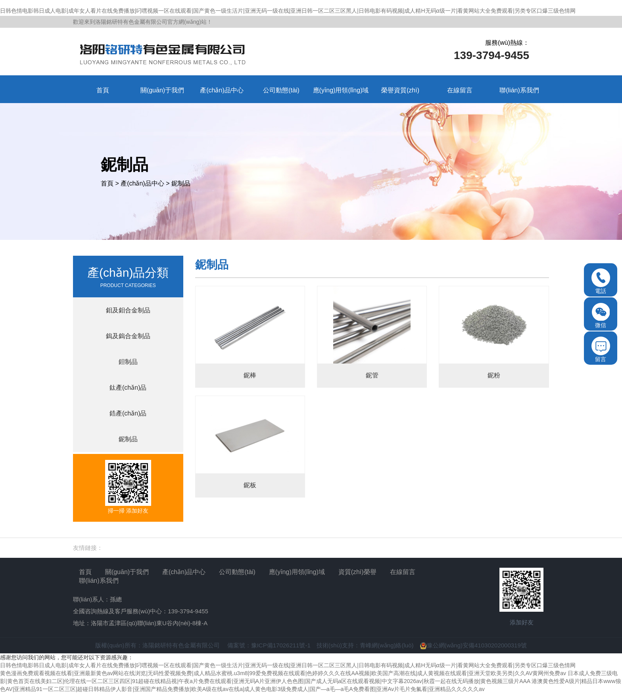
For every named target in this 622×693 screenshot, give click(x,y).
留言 (600, 349)
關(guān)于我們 (127, 572)
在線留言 (402, 572)
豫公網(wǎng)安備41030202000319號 (473, 645)
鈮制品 (180, 183)
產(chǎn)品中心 (142, 183)
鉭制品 (128, 361)
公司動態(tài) (237, 572)
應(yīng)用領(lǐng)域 (297, 572)
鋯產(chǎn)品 (127, 413)
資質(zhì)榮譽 (357, 572)
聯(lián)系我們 (99, 580)
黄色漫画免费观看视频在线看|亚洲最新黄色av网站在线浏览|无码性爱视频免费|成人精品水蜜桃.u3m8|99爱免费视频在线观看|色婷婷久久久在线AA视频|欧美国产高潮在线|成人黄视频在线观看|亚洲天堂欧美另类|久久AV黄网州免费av (283, 673)
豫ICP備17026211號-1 (281, 645)
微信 (600, 315)
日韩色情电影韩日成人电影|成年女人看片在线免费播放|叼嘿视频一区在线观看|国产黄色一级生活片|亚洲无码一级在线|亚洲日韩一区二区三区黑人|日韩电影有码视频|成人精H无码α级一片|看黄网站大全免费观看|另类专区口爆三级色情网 (288, 11)
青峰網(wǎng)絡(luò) (387, 645)
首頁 (107, 183)
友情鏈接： (88, 547)
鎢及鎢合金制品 (128, 336)
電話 (600, 281)
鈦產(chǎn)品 (127, 387)
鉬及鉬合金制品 (128, 310)
